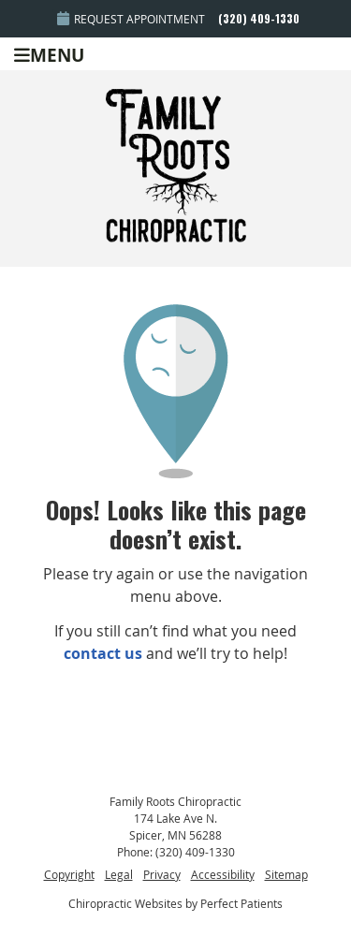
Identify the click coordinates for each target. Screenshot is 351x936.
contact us (103, 653)
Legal (119, 874)
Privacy (162, 874)
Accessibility (223, 874)
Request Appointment (131, 18)
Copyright (69, 874)
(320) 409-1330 (259, 18)
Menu (49, 54)
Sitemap (286, 874)
